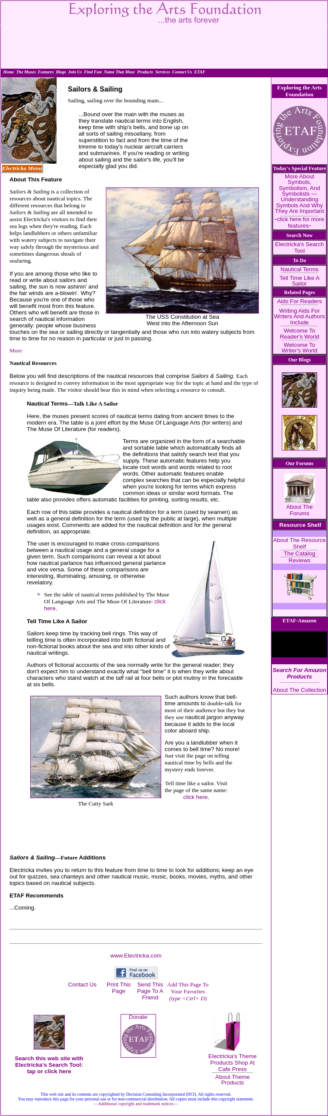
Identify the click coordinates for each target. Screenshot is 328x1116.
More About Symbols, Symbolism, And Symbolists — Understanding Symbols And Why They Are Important (299, 193)
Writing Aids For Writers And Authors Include (299, 317)
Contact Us (82, 984)
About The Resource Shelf (299, 543)
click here (195, 797)
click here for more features (301, 222)
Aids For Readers (299, 301)
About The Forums (299, 510)
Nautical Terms (299, 269)
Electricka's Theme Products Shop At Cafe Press (232, 1062)
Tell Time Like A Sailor (300, 281)
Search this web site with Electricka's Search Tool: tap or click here (49, 1065)
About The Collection (299, 690)
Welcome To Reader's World (299, 333)
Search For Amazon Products (300, 673)
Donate (138, 1017)
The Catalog (299, 553)
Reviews (299, 560)
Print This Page (119, 987)
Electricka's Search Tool (299, 247)
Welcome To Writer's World (300, 348)
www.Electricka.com (136, 955)
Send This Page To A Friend (150, 991)
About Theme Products (232, 1080)
